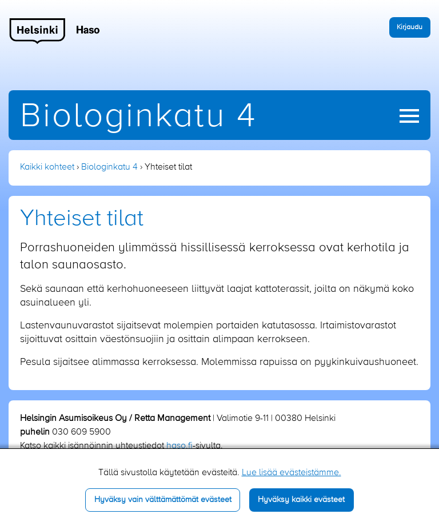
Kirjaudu (409, 27)
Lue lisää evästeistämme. (291, 472)
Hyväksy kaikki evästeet (301, 500)
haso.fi (179, 446)
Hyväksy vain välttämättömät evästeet (163, 500)
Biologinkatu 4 (138, 116)
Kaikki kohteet (47, 167)
